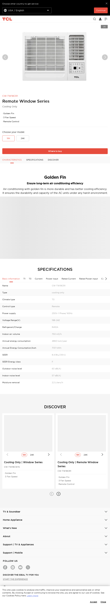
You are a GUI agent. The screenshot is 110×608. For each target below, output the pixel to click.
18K (8, 138)
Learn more (32, 595)
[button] (51, 494)
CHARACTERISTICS (12, 160)
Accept (93, 602)
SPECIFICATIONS (34, 160)
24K (23, 138)
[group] (55, 57)
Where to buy (55, 151)
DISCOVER (53, 160)
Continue (100, 10)
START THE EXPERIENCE (15, 579)
